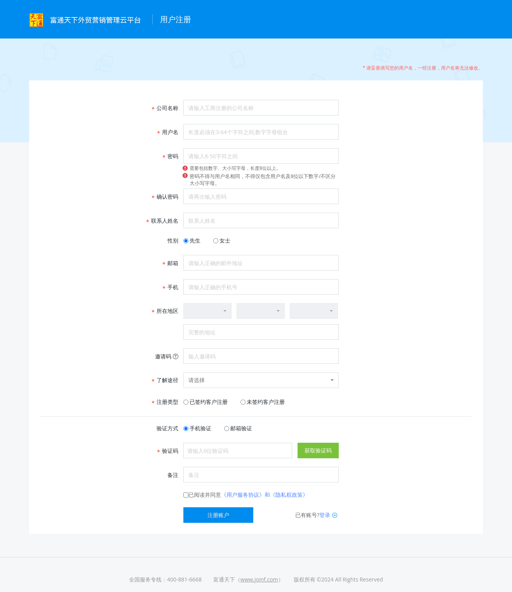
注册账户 (218, 515)
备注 (172, 474)
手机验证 (200, 428)
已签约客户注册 (209, 401)
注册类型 (165, 402)
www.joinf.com (259, 579)
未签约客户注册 (266, 401)
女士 (224, 240)
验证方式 (167, 428)
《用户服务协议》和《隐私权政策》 (264, 494)
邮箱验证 (241, 428)
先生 (195, 240)
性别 (172, 240)
